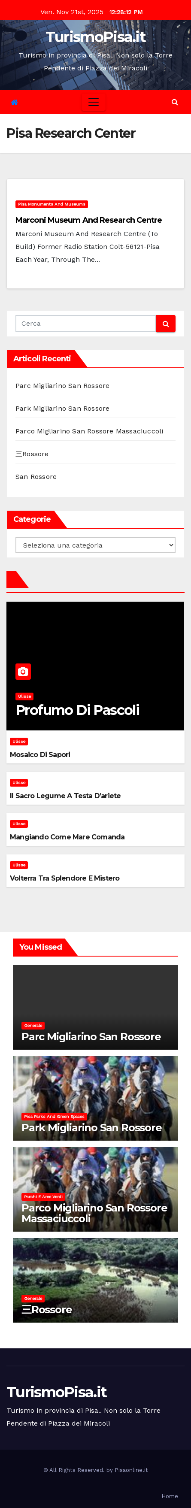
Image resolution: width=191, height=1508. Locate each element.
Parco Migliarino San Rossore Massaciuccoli (89, 431)
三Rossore (32, 454)
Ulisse (24, 696)
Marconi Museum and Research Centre (88, 220)
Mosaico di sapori (40, 755)
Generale (33, 1025)
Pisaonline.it (131, 1470)
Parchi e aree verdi (43, 1196)
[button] (175, 102)
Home (169, 1496)
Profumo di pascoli (77, 710)
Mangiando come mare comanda (67, 837)
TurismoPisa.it (95, 37)
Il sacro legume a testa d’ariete (65, 796)
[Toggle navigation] (94, 102)
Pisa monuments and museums (51, 204)
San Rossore (36, 476)
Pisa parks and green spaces (54, 1116)
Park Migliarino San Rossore (62, 408)
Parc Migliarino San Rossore (62, 386)
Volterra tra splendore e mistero (64, 878)
